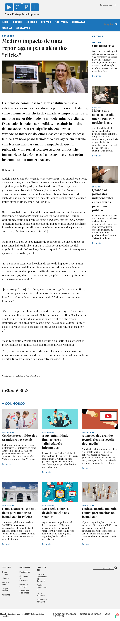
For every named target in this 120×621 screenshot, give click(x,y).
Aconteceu (61, 22)
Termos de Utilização (90, 614)
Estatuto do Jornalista (42, 601)
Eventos (46, 22)
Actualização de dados (24, 592)
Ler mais (96, 75)
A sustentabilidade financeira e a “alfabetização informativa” (55, 441)
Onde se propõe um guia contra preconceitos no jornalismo (99, 513)
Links (107, 614)
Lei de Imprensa (41, 594)
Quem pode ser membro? (24, 578)
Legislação (79, 22)
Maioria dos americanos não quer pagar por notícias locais (103, 116)
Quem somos (5, 573)
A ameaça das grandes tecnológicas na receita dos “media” (98, 439)
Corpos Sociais (5, 589)
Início (5, 22)
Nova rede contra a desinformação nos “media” (55, 513)
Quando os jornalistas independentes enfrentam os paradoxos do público (102, 200)
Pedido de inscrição (23, 585)
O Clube (17, 22)
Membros (31, 22)
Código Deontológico (42, 587)
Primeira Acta (5, 583)
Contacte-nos (107, 5)
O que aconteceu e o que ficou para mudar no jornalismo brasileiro (19, 513)
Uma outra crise (103, 46)
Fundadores (24, 572)
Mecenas (7, 28)
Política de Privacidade (64, 614)
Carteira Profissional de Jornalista (42, 577)
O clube (6, 567)
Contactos (23, 28)
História (5, 578)
